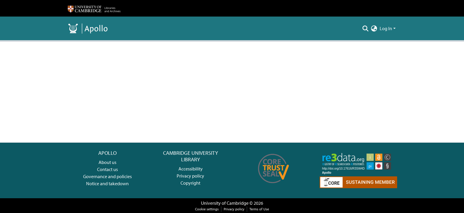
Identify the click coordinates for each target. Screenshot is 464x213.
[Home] (94, 8)
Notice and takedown (107, 183)
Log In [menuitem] (386, 28)
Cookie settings (207, 209)
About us (107, 162)
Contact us (107, 169)
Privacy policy (190, 176)
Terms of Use (259, 209)
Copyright (190, 183)
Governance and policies (107, 176)
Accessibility (190, 169)
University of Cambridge (225, 203)
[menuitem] (374, 28)
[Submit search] (365, 28)
